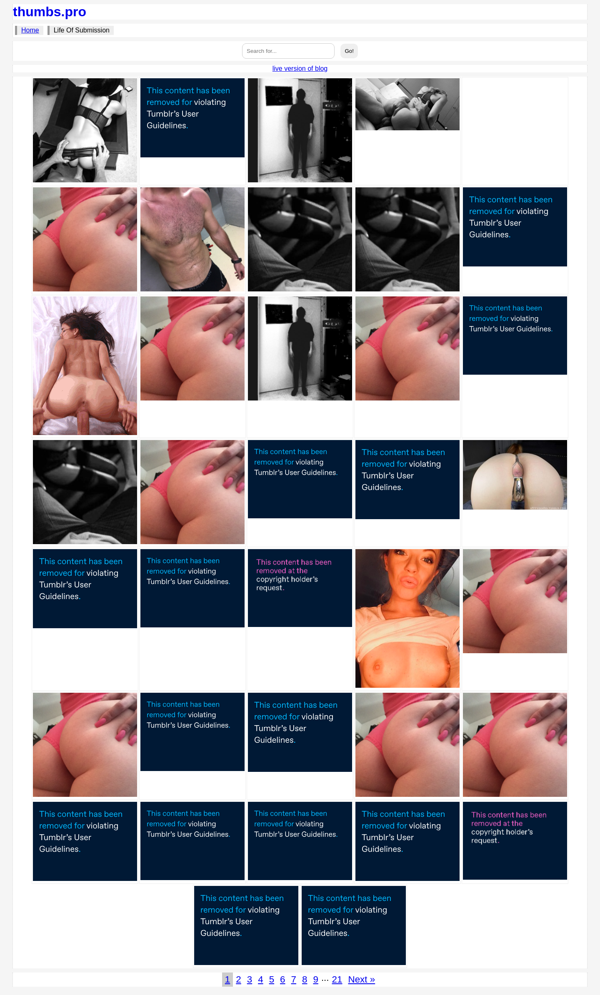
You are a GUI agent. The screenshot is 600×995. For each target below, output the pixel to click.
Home (30, 30)
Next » (361, 979)
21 (337, 979)
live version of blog (300, 68)
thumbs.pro (49, 11)
